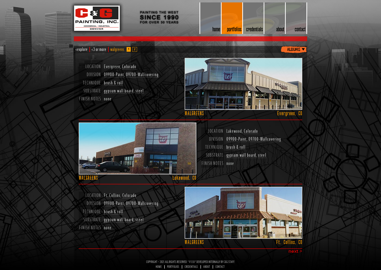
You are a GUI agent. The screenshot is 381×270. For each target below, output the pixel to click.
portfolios (234, 29)
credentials (254, 29)
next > (295, 251)
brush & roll (113, 83)
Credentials (191, 267)
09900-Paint (114, 74)
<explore (82, 49)
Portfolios (173, 267)
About (206, 267)
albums (293, 49)
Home (159, 267)
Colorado (129, 66)
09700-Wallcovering (142, 74)
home (216, 29)
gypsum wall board (119, 91)
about (280, 29)
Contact (220, 267)
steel (140, 91)
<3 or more (99, 49)
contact (300, 29)
